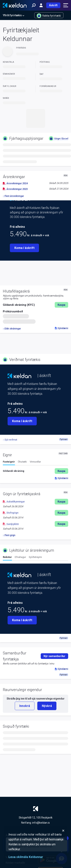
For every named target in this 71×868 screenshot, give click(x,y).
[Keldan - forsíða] (15, 5)
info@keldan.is (41, 822)
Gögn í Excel (58, 138)
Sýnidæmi (61, 328)
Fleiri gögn (9, 535)
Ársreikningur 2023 (15, 189)
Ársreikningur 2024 (15, 183)
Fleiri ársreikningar (13, 196)
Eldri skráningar (12, 328)
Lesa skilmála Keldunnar (26, 857)
